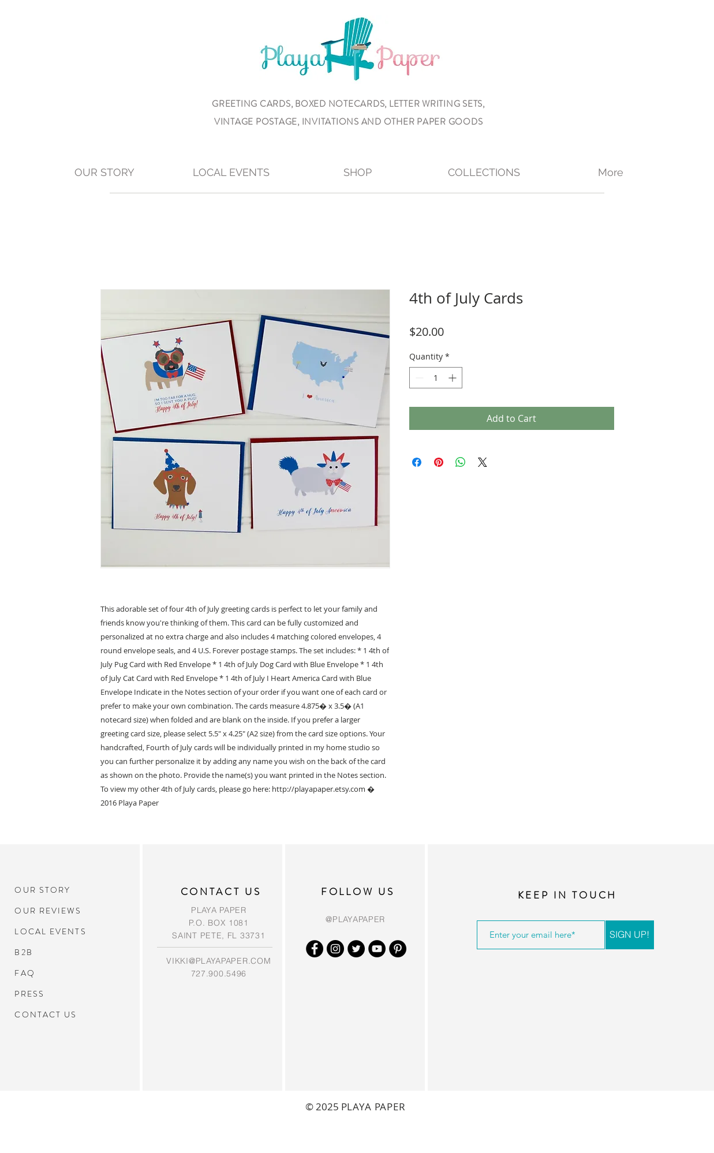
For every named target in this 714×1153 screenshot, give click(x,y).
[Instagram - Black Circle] (335, 948)
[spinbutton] (435, 378)
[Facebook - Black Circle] (314, 948)
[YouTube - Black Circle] (377, 948)
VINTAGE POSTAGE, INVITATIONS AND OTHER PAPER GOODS (348, 121)
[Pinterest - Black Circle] (397, 948)
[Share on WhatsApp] (461, 462)
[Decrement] (418, 378)
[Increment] (453, 378)
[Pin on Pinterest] (439, 462)
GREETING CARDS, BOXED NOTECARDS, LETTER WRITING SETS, (348, 104)
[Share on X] (482, 462)
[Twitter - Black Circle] (356, 948)
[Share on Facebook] (417, 462)
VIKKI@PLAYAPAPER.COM (218, 961)
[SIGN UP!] (629, 934)
